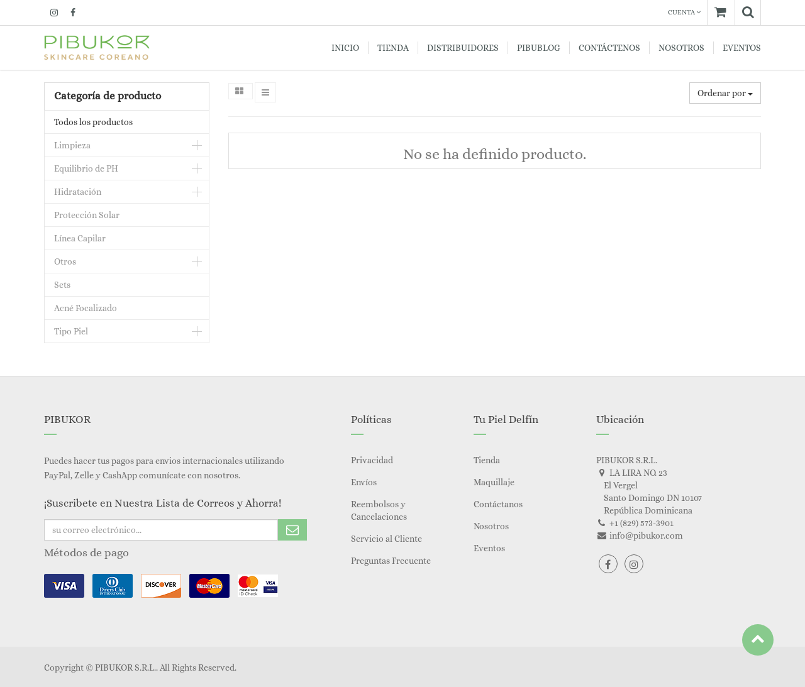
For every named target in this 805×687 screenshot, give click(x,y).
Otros (65, 261)
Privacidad (372, 460)
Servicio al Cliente (386, 539)
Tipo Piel (71, 331)
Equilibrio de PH (86, 168)
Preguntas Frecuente (391, 561)
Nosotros (491, 526)
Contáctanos (498, 504)
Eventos (489, 548)
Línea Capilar (80, 238)
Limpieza (72, 145)
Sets (62, 285)
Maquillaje (494, 482)
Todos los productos (93, 122)
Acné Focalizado (85, 308)
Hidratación (77, 192)
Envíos (364, 482)
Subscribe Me (292, 530)
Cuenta (684, 12)
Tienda (487, 460)
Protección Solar (86, 215)
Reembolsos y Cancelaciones (379, 510)
